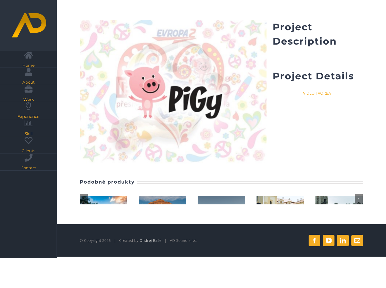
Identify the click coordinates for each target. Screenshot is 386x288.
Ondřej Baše (150, 271)
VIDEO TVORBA (317, 93)
